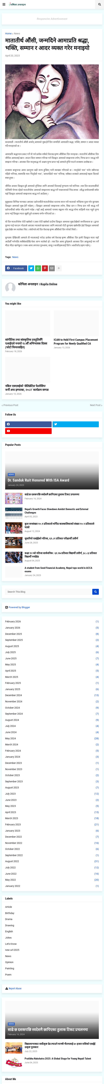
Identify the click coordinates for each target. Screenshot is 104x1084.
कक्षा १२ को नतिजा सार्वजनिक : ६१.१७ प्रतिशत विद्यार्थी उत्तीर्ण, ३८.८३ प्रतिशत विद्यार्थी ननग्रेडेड (61, 555)
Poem (8, 974)
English (9, 931)
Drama (8, 919)
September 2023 (52, 781)
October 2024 (52, 708)
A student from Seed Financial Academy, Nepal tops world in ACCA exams (58, 569)
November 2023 (52, 769)
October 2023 (52, 775)
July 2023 (52, 794)
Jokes (8, 937)
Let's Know (11, 943)
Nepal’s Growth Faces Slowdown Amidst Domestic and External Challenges (56, 511)
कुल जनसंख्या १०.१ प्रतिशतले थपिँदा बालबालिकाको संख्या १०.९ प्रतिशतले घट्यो (59, 525)
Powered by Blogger (17, 607)
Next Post (95, 405)
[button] (4, 4)
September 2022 (52, 855)
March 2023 (52, 818)
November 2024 (52, 701)
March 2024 (52, 744)
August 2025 (52, 646)
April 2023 (52, 812)
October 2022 (52, 849)
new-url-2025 (12, 950)
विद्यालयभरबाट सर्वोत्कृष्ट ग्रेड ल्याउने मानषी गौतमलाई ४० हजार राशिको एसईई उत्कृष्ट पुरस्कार (60, 1045)
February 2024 (52, 751)
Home (8, 33)
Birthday (9, 913)
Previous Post (10, 405)
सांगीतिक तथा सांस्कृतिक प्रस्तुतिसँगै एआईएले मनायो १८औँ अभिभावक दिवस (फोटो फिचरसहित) (26, 343)
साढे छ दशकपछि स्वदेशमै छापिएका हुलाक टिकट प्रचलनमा (52, 494)
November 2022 (52, 843)
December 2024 (52, 695)
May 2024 (52, 738)
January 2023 (52, 831)
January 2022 (52, 886)
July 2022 (52, 867)
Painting (9, 968)
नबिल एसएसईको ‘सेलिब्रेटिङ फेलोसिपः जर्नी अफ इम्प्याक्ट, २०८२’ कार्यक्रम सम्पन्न (27, 388)
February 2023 (52, 824)
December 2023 (52, 763)
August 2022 (52, 861)
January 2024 (52, 757)
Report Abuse (15, 988)
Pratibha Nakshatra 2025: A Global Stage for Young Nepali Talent (58, 1058)
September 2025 (52, 640)
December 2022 (52, 837)
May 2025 (52, 664)
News (17, 33)
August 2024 (52, 720)
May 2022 (52, 880)
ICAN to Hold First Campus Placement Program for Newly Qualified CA (76, 341)
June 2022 (52, 874)
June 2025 (52, 658)
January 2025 (52, 689)
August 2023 (52, 787)
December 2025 (52, 634)
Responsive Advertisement (52, 18)
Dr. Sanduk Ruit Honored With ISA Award (38, 480)
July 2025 (52, 652)
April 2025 (52, 671)
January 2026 (52, 628)
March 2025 (52, 677)
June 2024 (52, 732)
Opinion (9, 962)
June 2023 (52, 800)
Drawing (9, 925)
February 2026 (52, 621)
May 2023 (52, 806)
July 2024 (52, 726)
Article (8, 907)
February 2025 (52, 683)
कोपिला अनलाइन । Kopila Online (37, 284)
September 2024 (52, 714)
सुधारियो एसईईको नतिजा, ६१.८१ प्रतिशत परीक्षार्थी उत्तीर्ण (51, 538)
